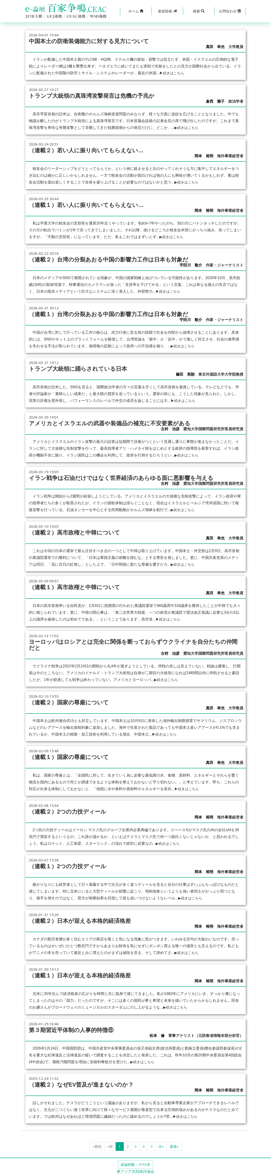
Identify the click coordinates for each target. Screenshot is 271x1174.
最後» (174, 1143)
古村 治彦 (170, 428)
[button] (135, 11)
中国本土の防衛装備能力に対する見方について (91, 41)
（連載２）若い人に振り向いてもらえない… (88, 150)
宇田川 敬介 (191, 265)
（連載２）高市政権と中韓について (76, 531)
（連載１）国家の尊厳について (70, 755)
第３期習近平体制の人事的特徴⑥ (73, 1027)
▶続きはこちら (172, 73)
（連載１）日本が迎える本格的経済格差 (82, 973)
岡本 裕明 (204, 156)
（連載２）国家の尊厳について (70, 700)
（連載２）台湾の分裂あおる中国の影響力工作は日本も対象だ (112, 259)
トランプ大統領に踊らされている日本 (80, 368)
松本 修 (157, 1033)
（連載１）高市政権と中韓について (76, 586)
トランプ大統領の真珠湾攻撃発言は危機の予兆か (94, 95)
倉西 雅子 (215, 101)
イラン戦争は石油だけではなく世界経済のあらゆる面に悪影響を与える (125, 477)
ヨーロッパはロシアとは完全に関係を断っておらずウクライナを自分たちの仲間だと (134, 643)
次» (161, 1143)
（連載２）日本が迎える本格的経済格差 (82, 918)
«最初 (97, 1143)
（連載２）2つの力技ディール (69, 809)
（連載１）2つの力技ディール (69, 864)
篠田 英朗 (185, 374)
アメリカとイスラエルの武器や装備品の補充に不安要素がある (113, 422)
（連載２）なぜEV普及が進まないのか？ (83, 1082)
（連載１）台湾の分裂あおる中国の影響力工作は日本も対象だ (112, 313)
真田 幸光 (215, 47)
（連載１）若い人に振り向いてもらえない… (88, 204)
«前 (110, 1143)
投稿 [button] (167, 11)
